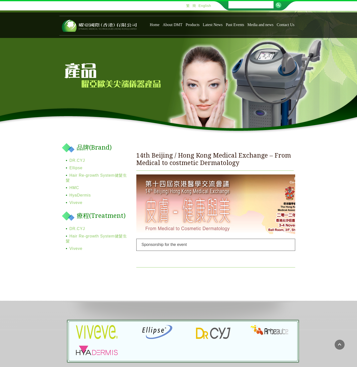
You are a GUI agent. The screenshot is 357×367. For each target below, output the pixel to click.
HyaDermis (80, 195)
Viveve (75, 202)
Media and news (261, 25)
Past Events (235, 25)
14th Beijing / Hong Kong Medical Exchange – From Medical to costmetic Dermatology (213, 159)
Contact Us (285, 25)
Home (154, 25)
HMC (74, 188)
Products (193, 25)
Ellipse (75, 168)
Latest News (213, 25)
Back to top (340, 345)
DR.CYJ (77, 160)
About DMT (172, 25)
